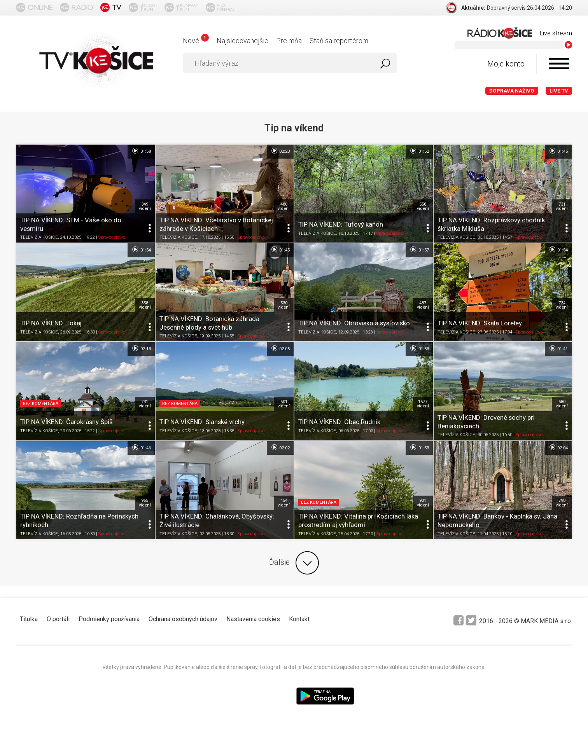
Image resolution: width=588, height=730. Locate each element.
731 (562, 206)
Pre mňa (289, 41)
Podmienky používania (109, 619)
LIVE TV (559, 91)
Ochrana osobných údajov (183, 619)
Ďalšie (294, 563)
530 (284, 305)
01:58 (140, 151)
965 (145, 502)
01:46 (140, 447)
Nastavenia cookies (253, 619)
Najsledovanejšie (242, 41)
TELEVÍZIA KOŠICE (39, 237)
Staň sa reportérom (339, 41)
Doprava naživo (511, 91)
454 (284, 502)
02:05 (280, 348)
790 (562, 502)
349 (145, 206)
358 (145, 305)
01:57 (419, 249)
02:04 (558, 447)
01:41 (558, 348)
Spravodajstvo (111, 237)
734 (562, 305)
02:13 (140, 348)
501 (284, 404)
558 (423, 206)
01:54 (140, 249)
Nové (196, 41)
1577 (423, 404)
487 (423, 305)
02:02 (280, 447)
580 (562, 404)
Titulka (29, 619)
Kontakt (299, 619)
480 (284, 206)
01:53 (419, 348)
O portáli (58, 619)
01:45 (558, 151)
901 (423, 502)
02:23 (280, 151)
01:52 (419, 151)
